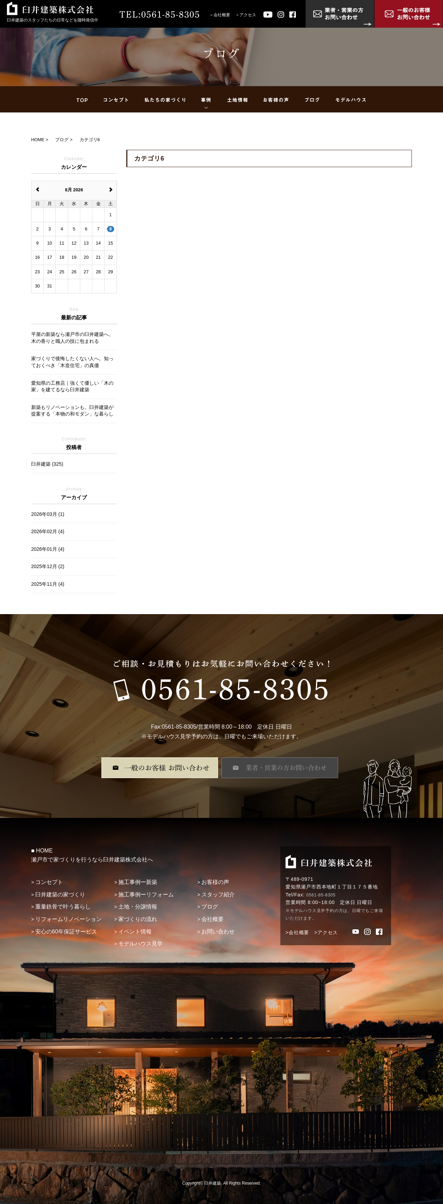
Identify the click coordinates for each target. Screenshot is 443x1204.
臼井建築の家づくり (60, 894)
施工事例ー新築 (137, 882)
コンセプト (49, 882)
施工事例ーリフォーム (146, 894)
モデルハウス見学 (140, 944)
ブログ (209, 907)
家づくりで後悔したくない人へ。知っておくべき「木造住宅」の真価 (72, 362)
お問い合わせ (218, 931)
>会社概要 (297, 932)
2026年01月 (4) (47, 549)
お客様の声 (215, 882)
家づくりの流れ (137, 919)
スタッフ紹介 (218, 894)
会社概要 (222, 14)
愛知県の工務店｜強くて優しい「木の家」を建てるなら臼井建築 (72, 386)
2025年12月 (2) (47, 566)
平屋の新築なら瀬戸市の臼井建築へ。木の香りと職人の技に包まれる (72, 337)
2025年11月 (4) (47, 584)
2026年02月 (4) (47, 531)
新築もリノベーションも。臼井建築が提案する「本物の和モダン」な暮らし (72, 410)
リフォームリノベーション (68, 919)
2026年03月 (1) (47, 514)
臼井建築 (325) (47, 464)
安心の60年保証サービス (66, 931)
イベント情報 (135, 931)
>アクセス (326, 932)
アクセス (247, 14)
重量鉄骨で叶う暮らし (63, 907)
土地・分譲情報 (137, 907)
